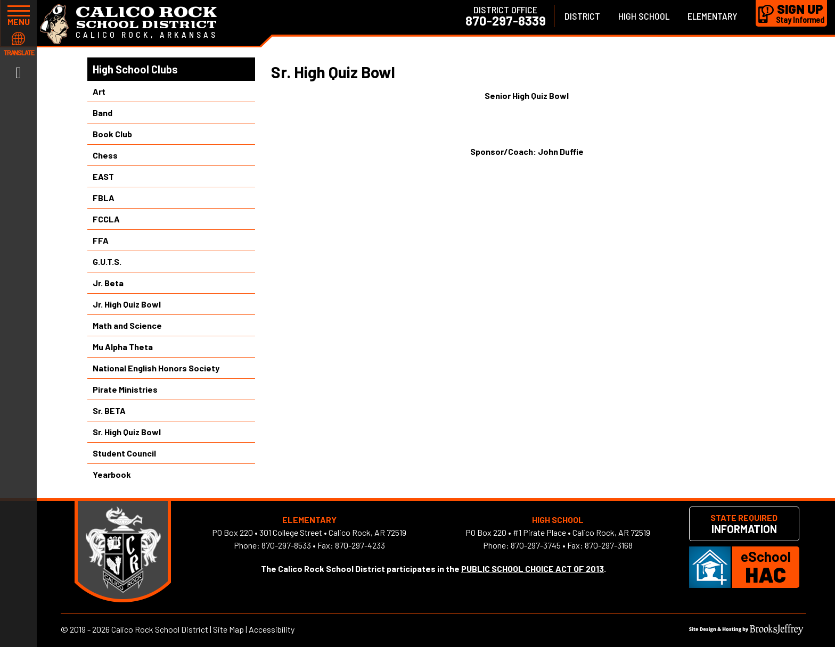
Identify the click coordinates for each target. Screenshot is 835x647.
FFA (101, 240)
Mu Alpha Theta (123, 347)
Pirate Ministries (125, 389)
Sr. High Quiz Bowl (127, 432)
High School (643, 16)
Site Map (228, 629)
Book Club (112, 134)
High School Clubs (135, 69)
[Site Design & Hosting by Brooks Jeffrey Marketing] (746, 631)
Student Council (124, 453)
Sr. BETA (109, 410)
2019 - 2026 (90, 629)
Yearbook (112, 474)
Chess (105, 155)
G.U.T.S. (107, 261)
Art (99, 91)
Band (102, 112)
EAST (103, 176)
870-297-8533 (286, 545)
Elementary (712, 16)
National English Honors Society (156, 368)
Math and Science (127, 325)
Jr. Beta (108, 283)
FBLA (103, 198)
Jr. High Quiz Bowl (127, 304)
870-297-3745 (536, 545)
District (582, 16)
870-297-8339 (505, 20)
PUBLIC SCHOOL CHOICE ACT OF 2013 (532, 568)
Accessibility (271, 629)
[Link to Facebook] (18, 71)
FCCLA (106, 219)
